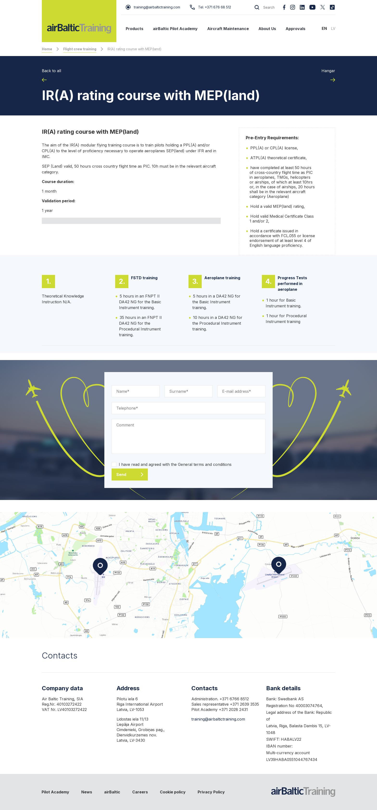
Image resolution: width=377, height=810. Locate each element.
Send (121, 474)
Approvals (295, 28)
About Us (267, 28)
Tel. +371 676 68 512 (210, 7)
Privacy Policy (211, 792)
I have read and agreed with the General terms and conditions (175, 464)
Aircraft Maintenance (228, 28)
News (86, 792)
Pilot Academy (55, 792)
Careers (140, 792)
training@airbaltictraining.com (153, 7)
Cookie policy (173, 792)
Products (134, 28)
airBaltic (112, 792)
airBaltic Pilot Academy (175, 28)
